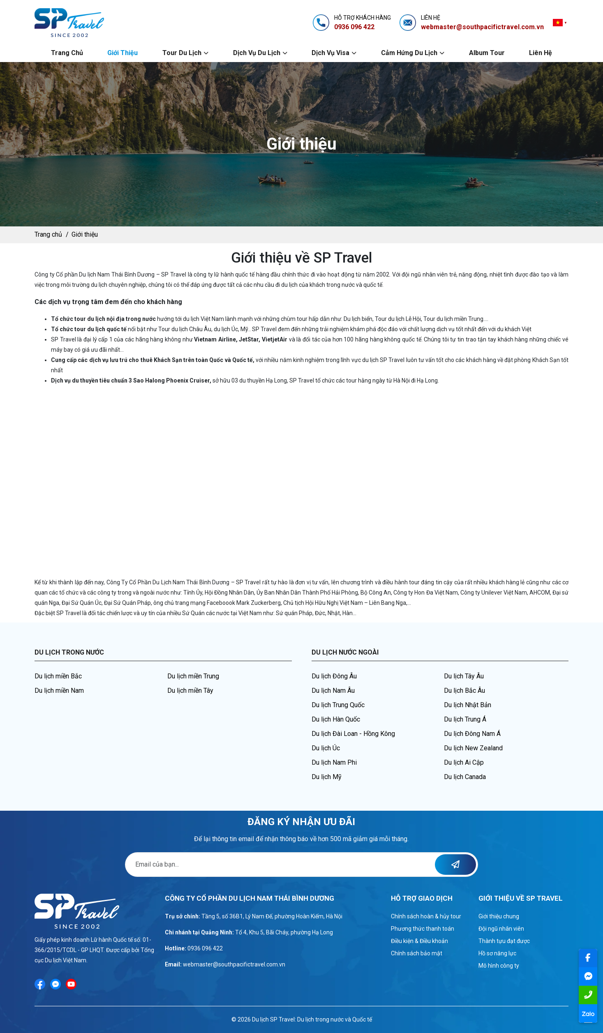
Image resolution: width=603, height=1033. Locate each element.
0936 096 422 (205, 948)
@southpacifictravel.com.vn (249, 964)
